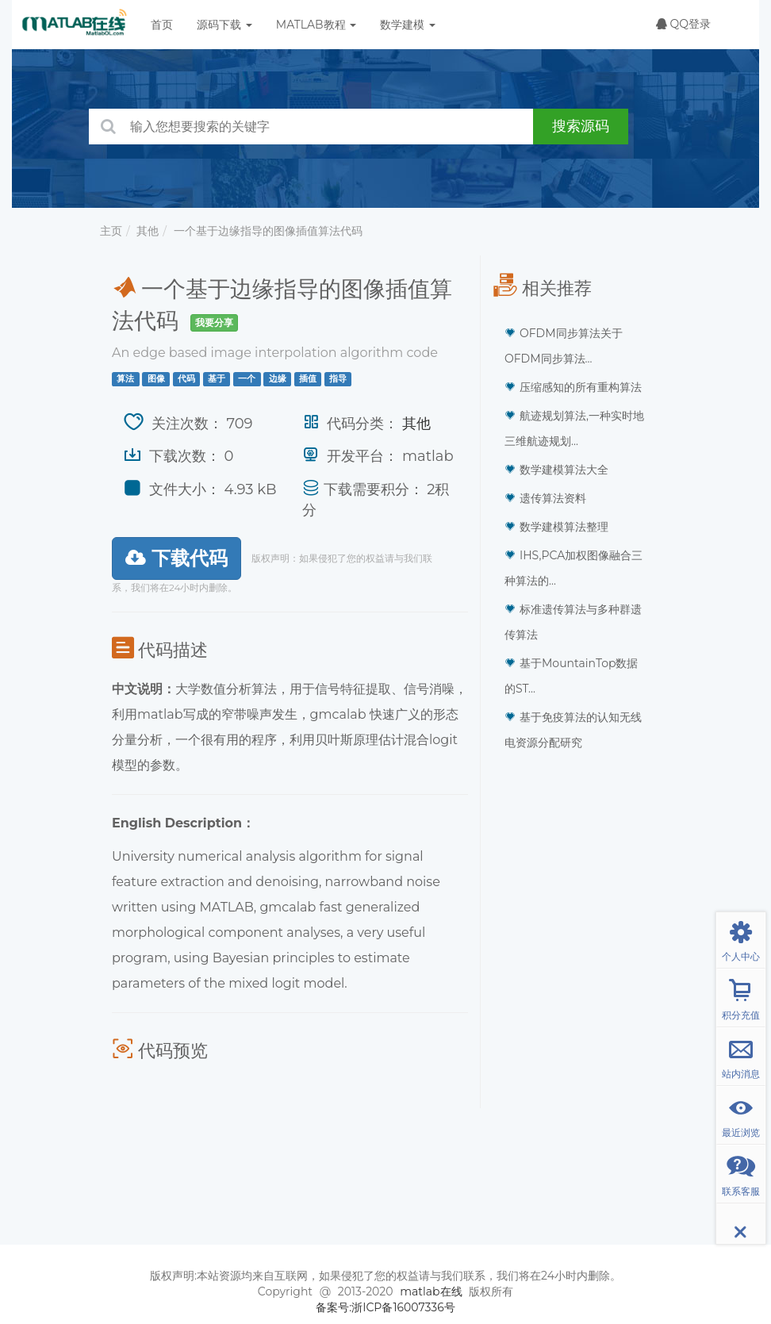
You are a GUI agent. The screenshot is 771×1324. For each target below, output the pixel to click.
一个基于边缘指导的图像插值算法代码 (268, 231)
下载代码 (176, 558)
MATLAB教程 (316, 24)
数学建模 (407, 24)
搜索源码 (580, 126)
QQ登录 (683, 24)
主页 (111, 231)
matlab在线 (431, 1291)
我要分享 (214, 322)
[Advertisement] (576, 1007)
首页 (162, 24)
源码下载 (224, 24)
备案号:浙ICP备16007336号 (385, 1307)
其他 (147, 231)
